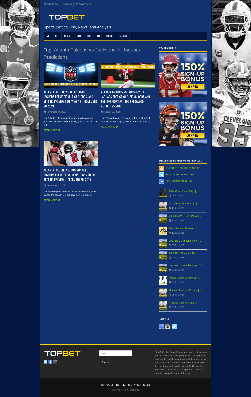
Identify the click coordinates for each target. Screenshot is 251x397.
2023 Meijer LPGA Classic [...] (185, 216)
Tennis (109, 36)
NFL (57, 36)
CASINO (67, 4)
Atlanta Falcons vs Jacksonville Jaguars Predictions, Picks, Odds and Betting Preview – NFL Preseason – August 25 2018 (125, 99)
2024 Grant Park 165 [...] (182, 191)
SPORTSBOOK (51, 4)
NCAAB (67, 36)
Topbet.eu (135, 390)
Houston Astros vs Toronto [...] (185, 290)
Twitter (45, 362)
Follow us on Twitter (180, 174)
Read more (50, 130)
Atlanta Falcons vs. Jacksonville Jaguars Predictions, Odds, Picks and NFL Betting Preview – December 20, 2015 (70, 175)
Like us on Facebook (179, 181)
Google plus (55, 362)
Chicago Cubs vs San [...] (183, 302)
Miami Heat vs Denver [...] (183, 228)
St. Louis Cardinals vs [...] (183, 203)
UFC (88, 36)
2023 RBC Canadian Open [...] (185, 240)
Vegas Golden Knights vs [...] (184, 277)
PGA (98, 36)
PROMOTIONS (83, 4)
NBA (79, 36)
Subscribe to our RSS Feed (183, 168)
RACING (123, 36)
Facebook (50, 362)
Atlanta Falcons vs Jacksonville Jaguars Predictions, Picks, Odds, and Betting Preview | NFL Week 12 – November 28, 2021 (70, 99)
